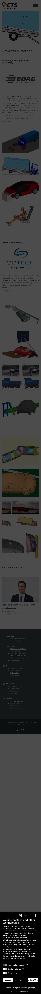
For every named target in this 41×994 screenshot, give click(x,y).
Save (21, 980)
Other (10, 973)
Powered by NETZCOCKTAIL (20, 992)
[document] (20, 940)
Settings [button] (32, 988)
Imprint (8, 988)
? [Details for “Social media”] (22, 969)
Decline (8, 980)
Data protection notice (20, 988)
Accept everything (33, 980)
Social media (13, 969)
